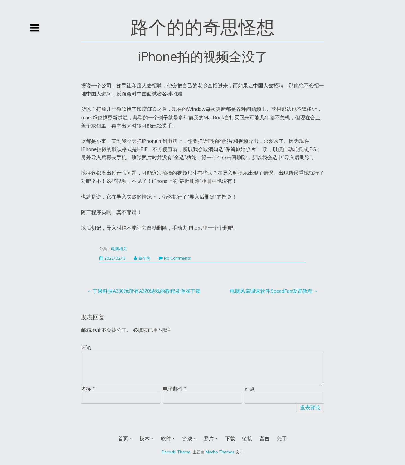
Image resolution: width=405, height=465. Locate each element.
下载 (230, 438)
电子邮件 (175, 389)
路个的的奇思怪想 (202, 26)
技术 (145, 438)
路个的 (142, 258)
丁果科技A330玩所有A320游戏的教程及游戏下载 (147, 291)
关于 (282, 438)
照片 (209, 438)
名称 (88, 389)
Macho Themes (220, 451)
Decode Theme (176, 451)
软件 (166, 438)
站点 (250, 389)
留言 (265, 438)
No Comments (175, 258)
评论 (86, 347)
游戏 (187, 438)
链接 (247, 438)
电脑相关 (119, 248)
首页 (123, 438)
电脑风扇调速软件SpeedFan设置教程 (271, 291)
